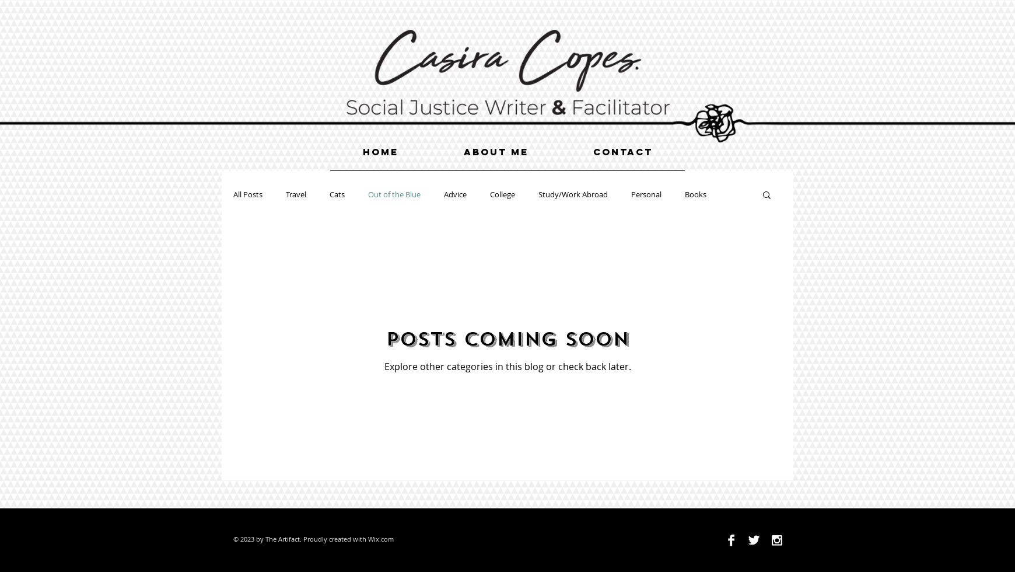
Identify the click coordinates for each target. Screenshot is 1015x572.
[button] (766, 196)
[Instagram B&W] (777, 540)
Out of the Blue (394, 194)
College (502, 194)
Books (695, 194)
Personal (646, 194)
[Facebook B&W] (731, 540)
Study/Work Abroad (573, 194)
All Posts (247, 194)
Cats (337, 194)
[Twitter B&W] (754, 540)
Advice (455, 194)
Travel (296, 194)
